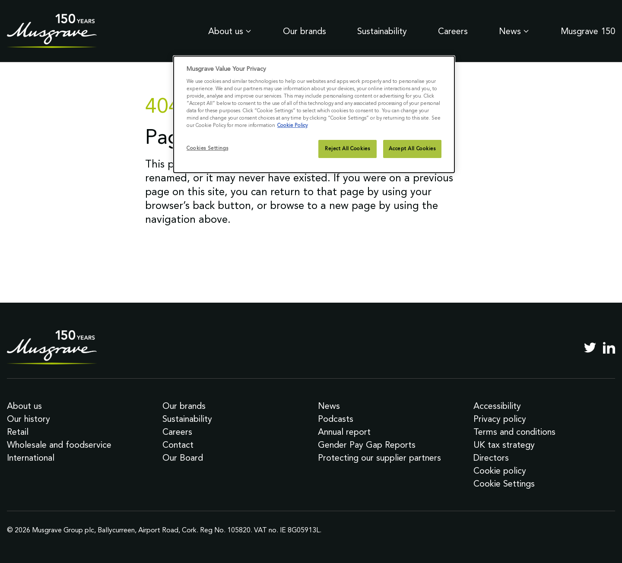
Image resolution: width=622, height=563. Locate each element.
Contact (178, 445)
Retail (18, 432)
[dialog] (314, 114)
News (514, 31)
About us (230, 31)
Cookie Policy (292, 125)
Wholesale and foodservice (59, 445)
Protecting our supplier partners (379, 457)
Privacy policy (499, 419)
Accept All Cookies (412, 148)
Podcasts (335, 419)
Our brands (304, 31)
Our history (28, 419)
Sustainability (382, 31)
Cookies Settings (207, 148)
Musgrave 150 (588, 31)
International (30, 457)
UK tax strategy (504, 445)
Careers (453, 31)
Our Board (182, 457)
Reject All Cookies (347, 148)
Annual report (344, 432)
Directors (491, 457)
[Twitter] (590, 348)
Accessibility (497, 406)
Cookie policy (499, 470)
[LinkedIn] (609, 348)
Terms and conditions (514, 432)
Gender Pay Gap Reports (367, 445)
